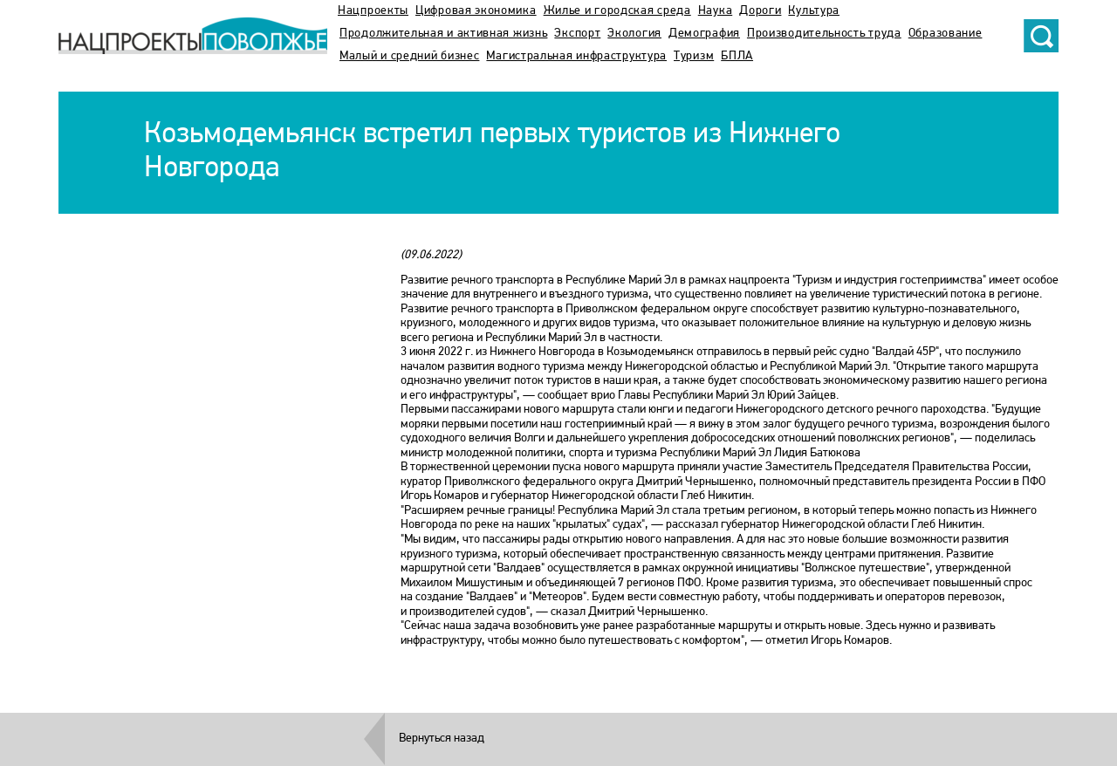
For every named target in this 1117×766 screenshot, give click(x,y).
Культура (813, 10)
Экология (634, 33)
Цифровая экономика (476, 10)
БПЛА (737, 56)
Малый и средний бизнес (409, 56)
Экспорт (577, 33)
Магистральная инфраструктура (576, 56)
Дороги (760, 10)
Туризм (694, 56)
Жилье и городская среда (617, 10)
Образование (945, 33)
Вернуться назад (441, 738)
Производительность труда (824, 33)
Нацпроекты (373, 10)
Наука (715, 10)
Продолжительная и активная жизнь (443, 33)
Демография (704, 33)
